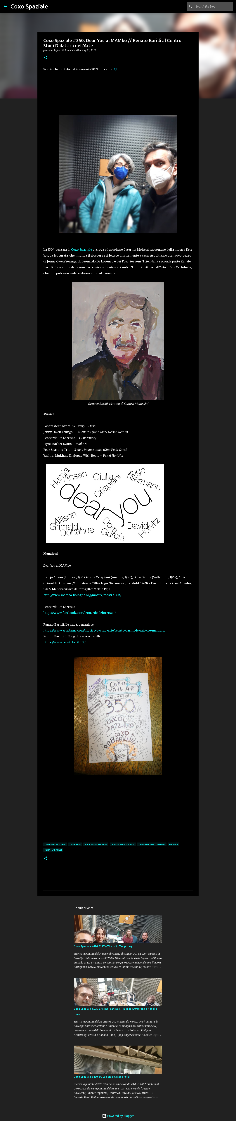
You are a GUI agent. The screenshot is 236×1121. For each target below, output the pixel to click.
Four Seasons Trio (96, 844)
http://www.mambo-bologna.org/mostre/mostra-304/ (82, 595)
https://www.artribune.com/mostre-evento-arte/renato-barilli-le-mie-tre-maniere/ (104, 630)
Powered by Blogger (118, 1115)
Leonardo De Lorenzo (152, 844)
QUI (116, 69)
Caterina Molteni (55, 844)
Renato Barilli (53, 850)
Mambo (173, 844)
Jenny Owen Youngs (122, 844)
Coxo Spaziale (29, 6)
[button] (45, 57)
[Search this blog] (213, 6)
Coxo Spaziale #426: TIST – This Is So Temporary (103, 946)
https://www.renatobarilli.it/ (64, 642)
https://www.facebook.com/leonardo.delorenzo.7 (79, 613)
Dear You (75, 844)
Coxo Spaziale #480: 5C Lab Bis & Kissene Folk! (102, 1076)
